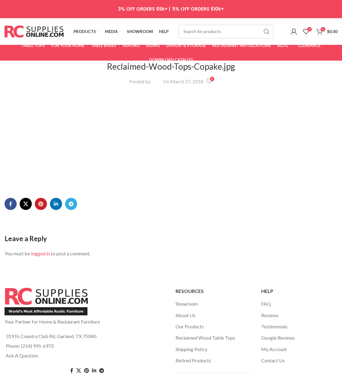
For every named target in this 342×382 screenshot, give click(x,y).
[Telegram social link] (71, 122)
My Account (274, 325)
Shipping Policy (191, 325)
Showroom (187, 280)
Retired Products (193, 337)
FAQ (266, 280)
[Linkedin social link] (56, 122)
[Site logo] (34, 31)
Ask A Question (22, 332)
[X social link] (26, 122)
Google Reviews (278, 314)
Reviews (269, 291)
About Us (186, 291)
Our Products (190, 303)
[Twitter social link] (78, 347)
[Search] (226, 32)
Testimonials (274, 303)
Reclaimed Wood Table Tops (205, 314)
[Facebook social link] (11, 122)
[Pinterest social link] (41, 122)
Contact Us (273, 337)
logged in (40, 171)
